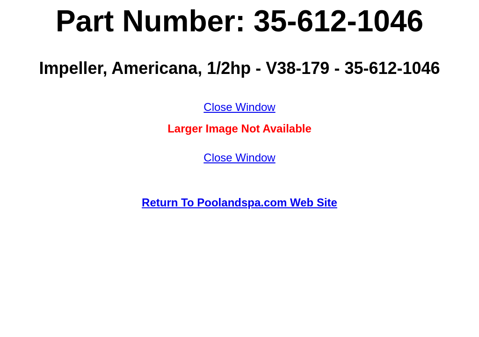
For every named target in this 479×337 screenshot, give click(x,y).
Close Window (239, 107)
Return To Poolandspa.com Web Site (239, 202)
